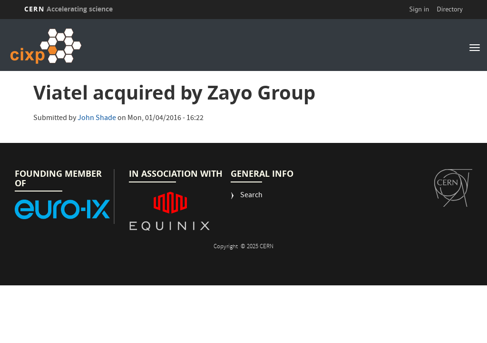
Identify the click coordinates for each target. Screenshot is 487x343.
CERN (68, 8)
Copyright (226, 247)
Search (251, 196)
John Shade (97, 118)
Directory (449, 9)
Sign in (419, 9)
